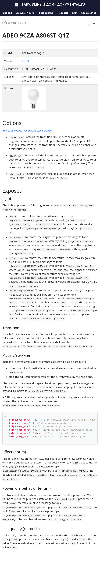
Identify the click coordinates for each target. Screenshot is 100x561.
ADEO (25, 61)
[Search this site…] (46, 23)
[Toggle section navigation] (94, 22)
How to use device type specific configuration (27, 130)
